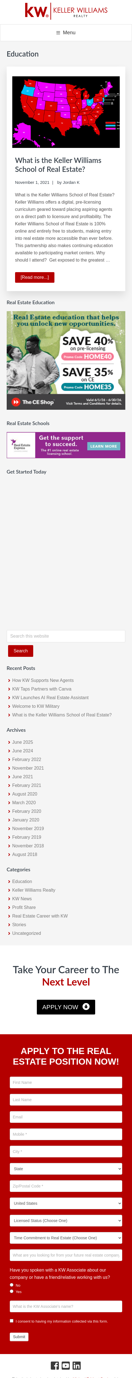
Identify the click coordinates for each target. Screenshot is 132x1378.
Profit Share (24, 907)
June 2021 (22, 776)
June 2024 (22, 750)
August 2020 (24, 794)
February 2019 (26, 837)
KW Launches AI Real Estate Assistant (50, 697)
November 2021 (28, 768)
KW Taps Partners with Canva (41, 689)
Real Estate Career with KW (40, 916)
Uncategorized (26, 933)
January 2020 (25, 820)
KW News (22, 898)
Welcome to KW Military (36, 706)
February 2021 (26, 785)
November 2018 (28, 845)
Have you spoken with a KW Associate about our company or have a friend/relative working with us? (60, 1274)
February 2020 (26, 811)
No (15, 1285)
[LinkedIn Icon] (77, 1367)
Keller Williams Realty (34, 890)
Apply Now (60, 1007)
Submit (19, 1337)
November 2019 (28, 828)
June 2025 (22, 742)
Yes (16, 1291)
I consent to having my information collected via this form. (59, 1321)
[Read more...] (37, 278)
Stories (19, 924)
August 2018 (24, 854)
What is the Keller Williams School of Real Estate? (58, 164)
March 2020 (24, 802)
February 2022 (26, 759)
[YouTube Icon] (66, 1367)
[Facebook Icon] (55, 1367)
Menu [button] (69, 32)
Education (22, 881)
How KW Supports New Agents (43, 680)
